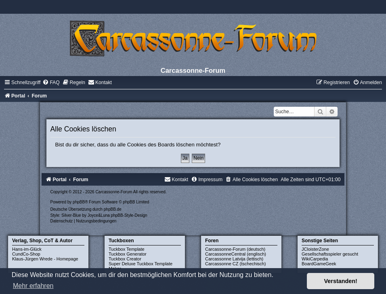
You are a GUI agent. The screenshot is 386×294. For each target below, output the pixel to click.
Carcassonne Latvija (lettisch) (234, 258)
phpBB (79, 202)
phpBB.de (113, 209)
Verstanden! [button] (340, 281)
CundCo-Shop (26, 254)
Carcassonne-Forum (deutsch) (235, 249)
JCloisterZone (315, 249)
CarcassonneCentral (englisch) (235, 254)
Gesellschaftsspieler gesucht (330, 254)
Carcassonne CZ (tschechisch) (235, 263)
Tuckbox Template (127, 249)
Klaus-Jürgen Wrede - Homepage (45, 258)
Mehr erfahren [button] (33, 285)
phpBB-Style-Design (129, 215)
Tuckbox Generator (128, 254)
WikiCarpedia (315, 258)
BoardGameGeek (319, 263)
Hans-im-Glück (27, 249)
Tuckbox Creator (125, 258)
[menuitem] (50, 82)
